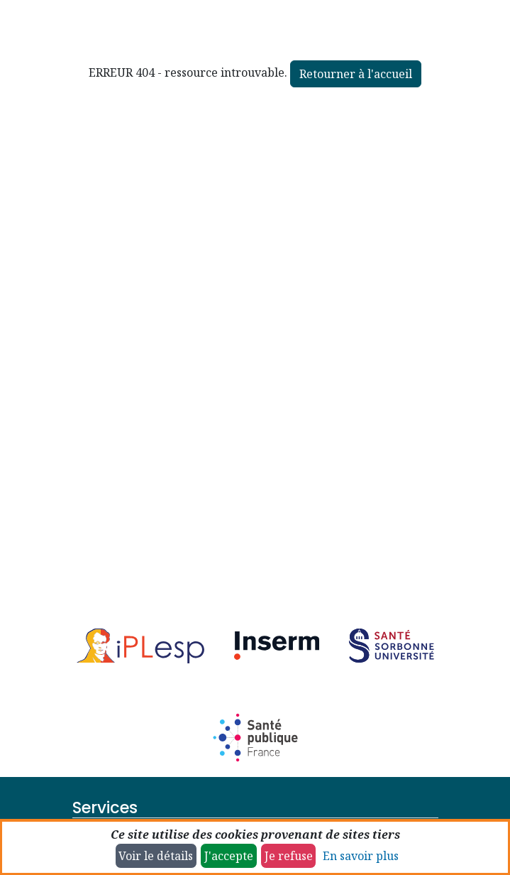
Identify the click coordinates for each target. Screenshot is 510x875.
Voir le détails (155, 856)
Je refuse (289, 856)
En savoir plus (361, 856)
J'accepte (228, 856)
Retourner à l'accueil (355, 74)
